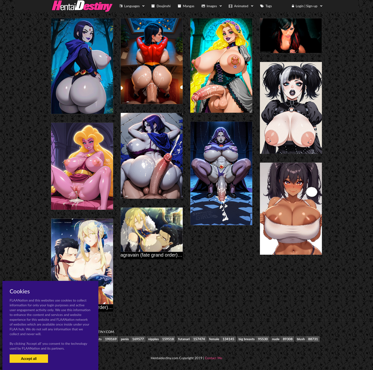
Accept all (28, 358)
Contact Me (213, 358)
